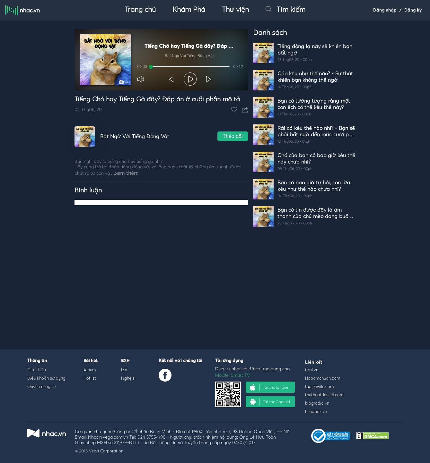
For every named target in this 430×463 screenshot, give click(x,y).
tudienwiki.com (319, 386)
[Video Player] (161, 59)
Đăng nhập (385, 10)
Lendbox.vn (316, 411)
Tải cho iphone (269, 387)
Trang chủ (140, 9)
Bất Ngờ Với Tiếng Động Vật (134, 136)
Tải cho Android (270, 402)
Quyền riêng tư (41, 386)
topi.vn (311, 369)
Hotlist (89, 378)
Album (89, 369)
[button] (141, 79)
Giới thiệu (36, 369)
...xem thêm (124, 173)
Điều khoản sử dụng (46, 378)
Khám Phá (188, 9)
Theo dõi (232, 136)
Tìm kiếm (285, 9)
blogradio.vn (317, 403)
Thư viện (235, 9)
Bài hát (90, 361)
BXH (125, 361)
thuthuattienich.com (324, 394)
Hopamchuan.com (322, 378)
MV (124, 369)
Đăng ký (413, 10)
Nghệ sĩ (128, 378)
